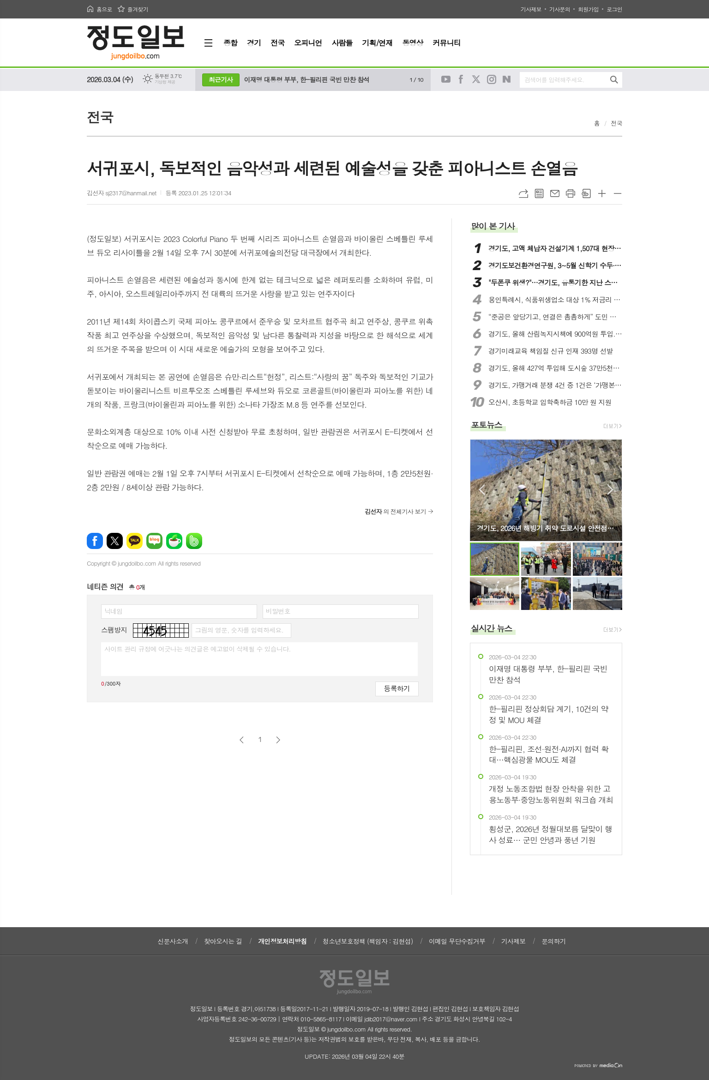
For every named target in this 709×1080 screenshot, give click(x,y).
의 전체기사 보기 (395, 511)
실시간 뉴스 (491, 628)
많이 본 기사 (492, 226)
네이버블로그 (507, 79)
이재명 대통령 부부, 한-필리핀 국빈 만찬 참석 (307, 79)
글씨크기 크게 (602, 193)
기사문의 (559, 9)
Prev (482, 489)
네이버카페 (174, 541)
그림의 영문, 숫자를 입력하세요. (239, 630)
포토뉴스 (486, 424)
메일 (554, 193)
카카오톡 (134, 541)
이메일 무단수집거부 (457, 941)
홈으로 (104, 9)
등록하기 (397, 688)
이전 (241, 740)
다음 (278, 740)
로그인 (614, 9)
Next (610, 489)
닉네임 (113, 611)
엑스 (115, 541)
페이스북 (461, 79)
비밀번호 (278, 611)
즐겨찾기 (137, 9)
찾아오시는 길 (223, 941)
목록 (539, 193)
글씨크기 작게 (617, 193)
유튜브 (446, 79)
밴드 (194, 541)
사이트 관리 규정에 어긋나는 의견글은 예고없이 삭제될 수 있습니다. (197, 649)
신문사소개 (172, 941)
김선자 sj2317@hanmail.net (121, 192)
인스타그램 (492, 79)
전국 (616, 123)
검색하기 (614, 80)
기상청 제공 (165, 82)
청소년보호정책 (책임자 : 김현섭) (368, 941)
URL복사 (523, 193)
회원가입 (588, 9)
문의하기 (553, 941)
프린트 (570, 193)
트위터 (476, 79)
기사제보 (531, 9)
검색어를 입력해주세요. (554, 80)
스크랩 (586, 193)
